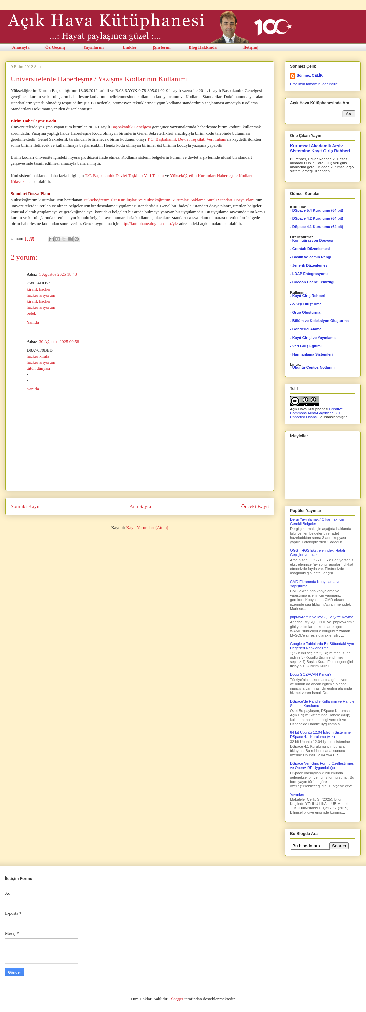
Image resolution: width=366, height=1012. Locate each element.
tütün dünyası (38, 368)
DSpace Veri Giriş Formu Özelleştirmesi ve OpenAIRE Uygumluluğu (322, 765)
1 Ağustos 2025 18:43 (58, 274)
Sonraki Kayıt (25, 506)
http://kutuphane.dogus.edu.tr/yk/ (149, 223)
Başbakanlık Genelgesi (131, 126)
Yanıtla (33, 322)
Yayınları (297, 794)
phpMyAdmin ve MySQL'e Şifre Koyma (321, 617)
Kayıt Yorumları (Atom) (147, 527)
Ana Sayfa (140, 506)
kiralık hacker (39, 289)
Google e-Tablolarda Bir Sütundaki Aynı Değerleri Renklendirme (322, 646)
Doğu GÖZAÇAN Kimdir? (310, 674)
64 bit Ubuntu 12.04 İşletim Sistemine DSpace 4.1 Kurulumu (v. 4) (320, 734)
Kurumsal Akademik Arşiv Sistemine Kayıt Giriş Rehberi (320, 148)
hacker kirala (38, 356)
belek (31, 313)
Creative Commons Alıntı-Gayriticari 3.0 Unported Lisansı (316, 413)
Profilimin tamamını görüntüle (314, 84)
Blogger (176, 998)
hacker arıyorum (41, 295)
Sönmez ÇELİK (310, 75)
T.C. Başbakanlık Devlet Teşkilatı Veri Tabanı (186, 139)
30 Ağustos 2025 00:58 (59, 341)
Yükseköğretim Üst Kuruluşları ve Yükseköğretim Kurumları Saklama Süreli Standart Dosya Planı (169, 199)
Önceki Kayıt (255, 506)
